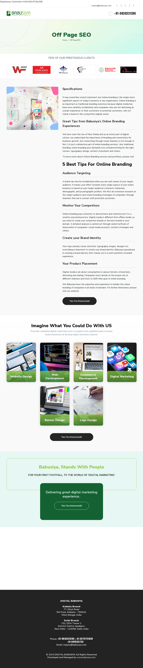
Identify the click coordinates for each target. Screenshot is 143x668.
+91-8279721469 (84, 638)
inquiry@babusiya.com (101, 5)
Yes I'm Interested (79, 301)
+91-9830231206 (125, 13)
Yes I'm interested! (71, 437)
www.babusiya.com (86, 657)
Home (64, 40)
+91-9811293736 (75, 641)
